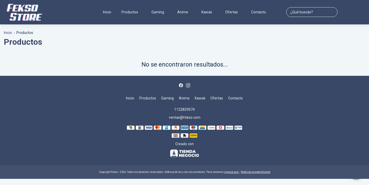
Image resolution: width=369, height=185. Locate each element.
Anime (185, 12)
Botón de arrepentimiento (255, 172)
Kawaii (209, 12)
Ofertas (234, 12)
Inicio (107, 12)
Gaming (160, 12)
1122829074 (184, 109)
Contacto (258, 12)
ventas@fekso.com (184, 117)
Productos (132, 12)
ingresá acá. (232, 172)
